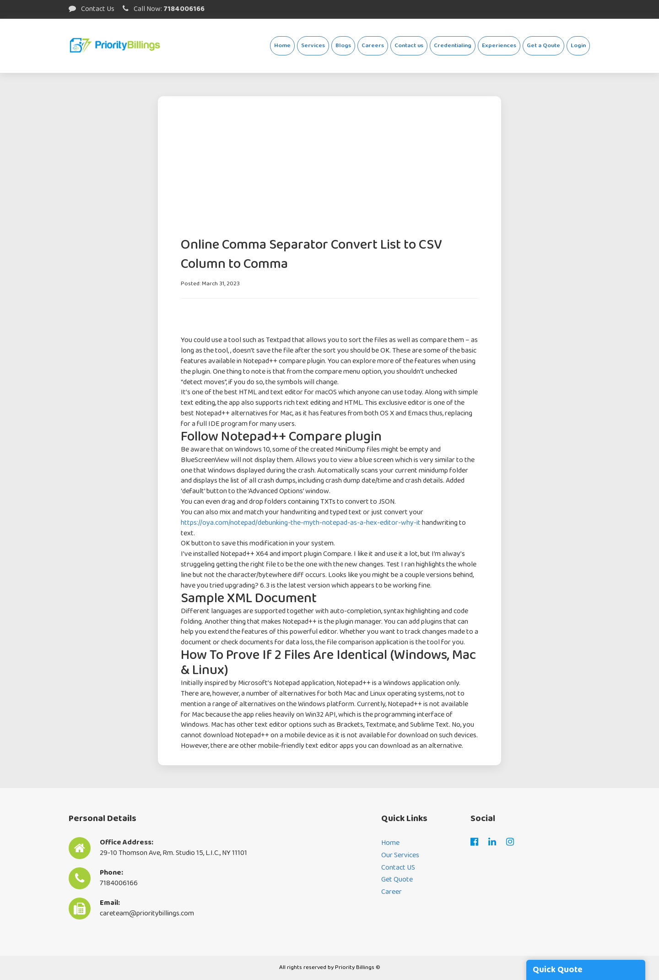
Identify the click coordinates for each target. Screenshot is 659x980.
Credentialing (452, 45)
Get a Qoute (543, 45)
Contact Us (91, 9)
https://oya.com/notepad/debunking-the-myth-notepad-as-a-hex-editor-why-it (301, 522)
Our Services (400, 855)
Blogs (343, 45)
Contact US (398, 868)
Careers (373, 45)
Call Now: (164, 9)
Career (391, 892)
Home (282, 45)
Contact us (408, 45)
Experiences (499, 45)
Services (313, 45)
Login (578, 45)
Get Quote (397, 880)
